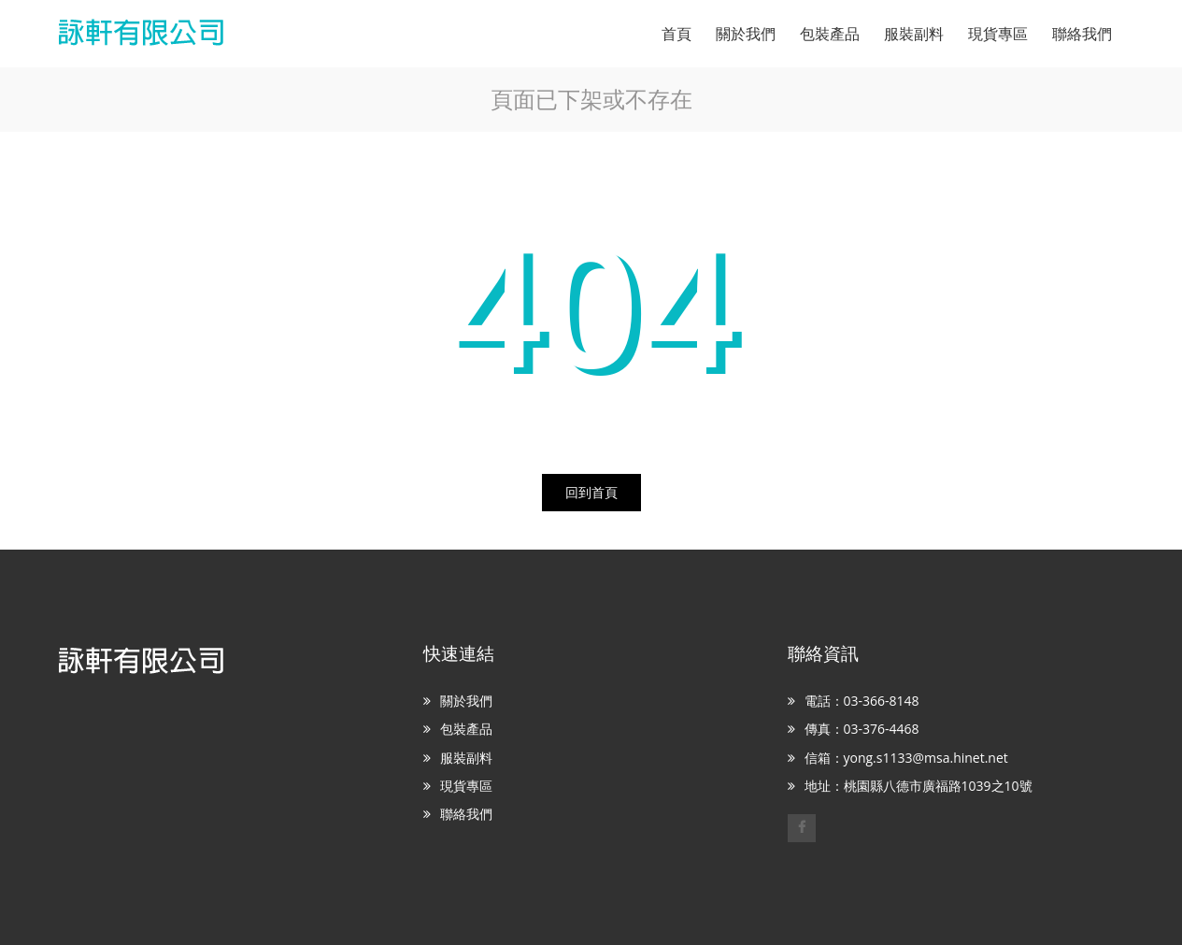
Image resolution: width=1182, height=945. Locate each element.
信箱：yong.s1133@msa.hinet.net (906, 757)
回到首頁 (591, 492)
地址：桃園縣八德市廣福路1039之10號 (918, 786)
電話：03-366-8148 (862, 700)
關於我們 (466, 700)
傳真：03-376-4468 (862, 728)
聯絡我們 (466, 814)
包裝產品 (466, 728)
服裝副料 (466, 757)
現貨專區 (466, 786)
